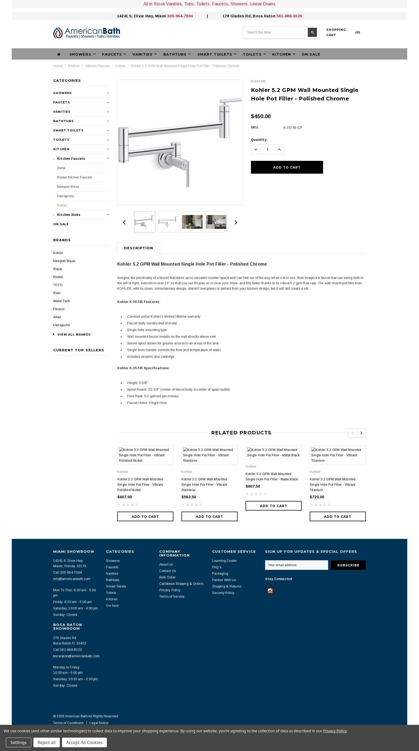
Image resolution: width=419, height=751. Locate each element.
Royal (57, 269)
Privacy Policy (334, 730)
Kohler (120, 66)
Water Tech (61, 301)
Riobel (58, 277)
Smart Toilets (68, 130)
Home (58, 66)
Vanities (62, 112)
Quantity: (259, 140)
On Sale (311, 54)
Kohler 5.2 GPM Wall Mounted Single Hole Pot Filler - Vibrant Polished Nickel (140, 482)
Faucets (61, 102)
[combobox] (281, 32)
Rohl (56, 293)
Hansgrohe (65, 196)
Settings (18, 742)
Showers (62, 93)
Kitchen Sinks (68, 215)
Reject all (47, 742)
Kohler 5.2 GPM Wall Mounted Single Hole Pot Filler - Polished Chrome (185, 66)
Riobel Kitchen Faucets (74, 177)
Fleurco (59, 309)
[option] (180, 142)
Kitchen (74, 66)
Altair (57, 317)
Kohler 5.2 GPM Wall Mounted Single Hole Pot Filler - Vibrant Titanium (332, 482)
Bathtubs (63, 121)
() (343, 32)
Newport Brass (68, 187)
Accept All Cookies (84, 742)
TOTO (58, 285)
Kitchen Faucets (98, 66)
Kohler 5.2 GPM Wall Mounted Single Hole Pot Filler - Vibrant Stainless (204, 482)
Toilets (61, 140)
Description (138, 248)
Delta (61, 168)
